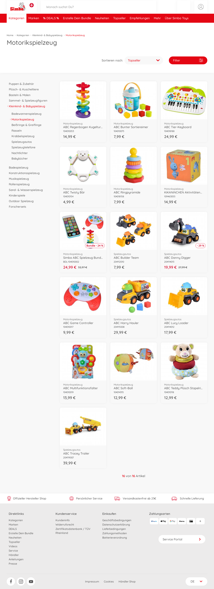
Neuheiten (102, 26)
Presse (13, 563)
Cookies (109, 581)
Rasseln (15, 130)
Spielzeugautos (20, 141)
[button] (183, 10)
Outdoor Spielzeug (20, 201)
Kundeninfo (63, 520)
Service (13, 550)
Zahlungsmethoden (114, 533)
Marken (33, 26)
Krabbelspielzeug (21, 136)
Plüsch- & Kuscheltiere (23, 89)
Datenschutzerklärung (116, 524)
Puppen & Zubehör (20, 84)
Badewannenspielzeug (25, 113)
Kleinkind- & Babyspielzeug (47, 35)
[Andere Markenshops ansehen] (31, 9)
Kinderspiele (16, 195)
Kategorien (16, 26)
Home (10, 35)
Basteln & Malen (18, 95)
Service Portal (182, 539)
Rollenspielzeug (18, 184)
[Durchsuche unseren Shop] (98, 10)
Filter (188, 60)
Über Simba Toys (177, 26)
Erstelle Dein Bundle (77, 26)
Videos (13, 546)
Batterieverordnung (114, 537)
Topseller (119, 26)
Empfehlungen (140, 26)
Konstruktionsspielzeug (23, 173)
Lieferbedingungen (114, 529)
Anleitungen (16, 559)
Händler (14, 555)
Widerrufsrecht (65, 524)
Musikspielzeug (18, 178)
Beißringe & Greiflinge (25, 125)
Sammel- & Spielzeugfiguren (27, 100)
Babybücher (18, 158)
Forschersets (16, 206)
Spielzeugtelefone (22, 147)
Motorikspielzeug (21, 119)
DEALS (51, 26)
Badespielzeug (17, 167)
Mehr (157, 26)
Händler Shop (127, 581)
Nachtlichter (18, 153)
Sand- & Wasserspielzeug (25, 190)
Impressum (92, 581)
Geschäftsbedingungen (116, 520)
